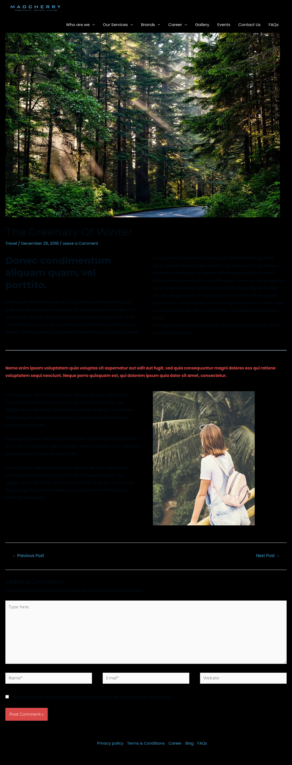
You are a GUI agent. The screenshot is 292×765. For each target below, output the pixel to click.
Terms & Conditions (145, 747)
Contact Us (249, 24)
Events (223, 24)
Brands (148, 24)
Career (175, 24)
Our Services (115, 24)
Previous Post (29, 556)
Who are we (78, 24)
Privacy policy (109, 747)
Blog (191, 747)
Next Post (267, 556)
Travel (11, 243)
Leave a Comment (81, 243)
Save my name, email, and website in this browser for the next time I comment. (91, 701)
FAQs (274, 24)
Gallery (202, 24)
